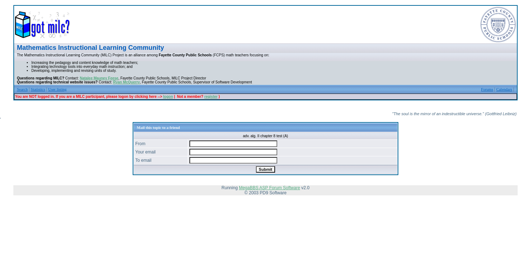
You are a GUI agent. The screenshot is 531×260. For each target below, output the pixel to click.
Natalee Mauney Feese (99, 78)
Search (22, 89)
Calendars (504, 89)
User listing (57, 89)
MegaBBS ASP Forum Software (269, 187)
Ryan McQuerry (126, 82)
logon (168, 97)
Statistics (38, 89)
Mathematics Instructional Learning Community (90, 47)
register (211, 97)
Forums (487, 89)
